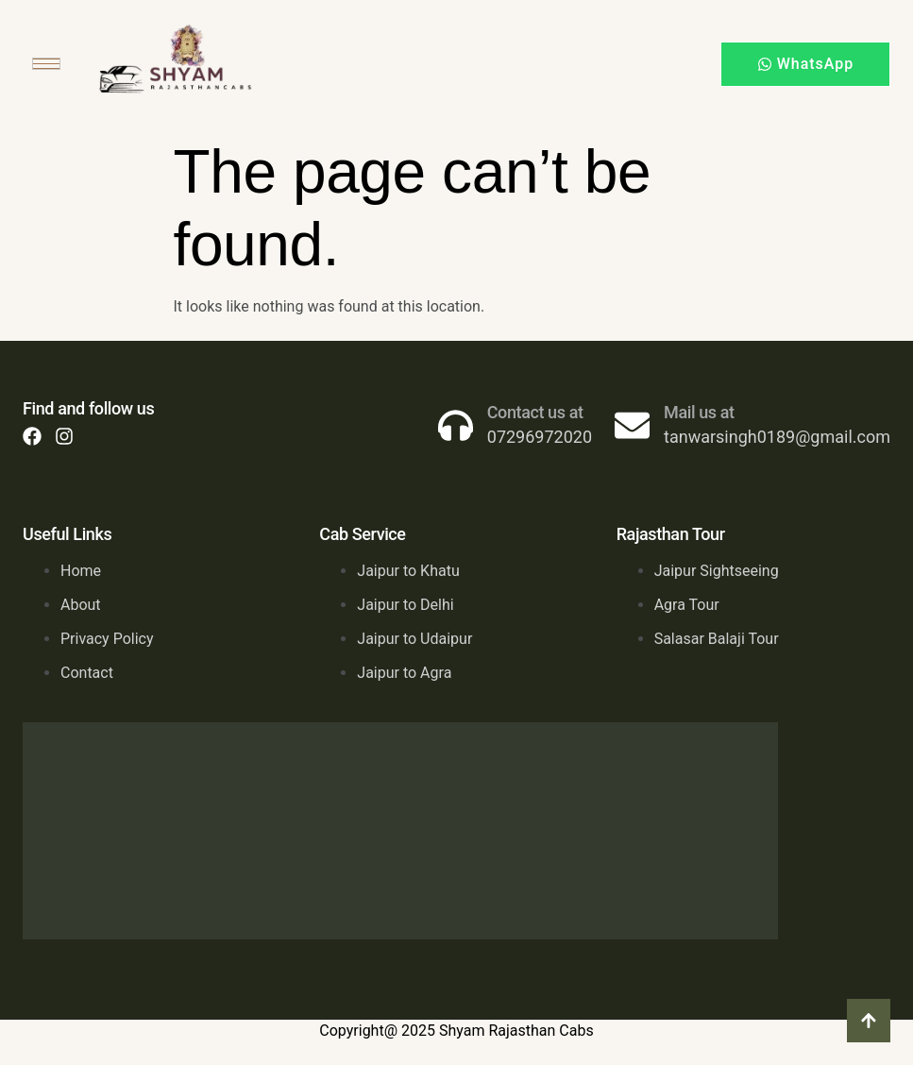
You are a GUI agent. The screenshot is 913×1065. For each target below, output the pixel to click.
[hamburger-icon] (46, 64)
